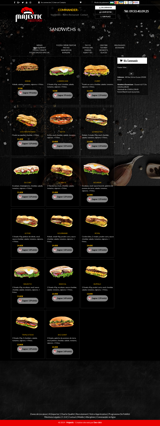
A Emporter (105, 12)
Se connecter (46, 2)
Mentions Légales (52, 417)
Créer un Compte (59, 2)
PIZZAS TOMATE (39, 50)
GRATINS (103, 45)
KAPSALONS (88, 48)
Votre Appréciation (98, 414)
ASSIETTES (87, 52)
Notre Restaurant (71, 14)
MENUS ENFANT (39, 48)
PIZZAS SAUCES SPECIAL (39, 52)
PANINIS (87, 50)
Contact (84, 14)
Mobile (81, 417)
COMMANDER (68, 10)
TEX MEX (103, 48)
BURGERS (66, 52)
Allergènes (90, 417)
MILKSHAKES (119, 45)
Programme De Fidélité (119, 414)
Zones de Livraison (38, 414)
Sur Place (105, 17)
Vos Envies (56, 14)
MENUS (40, 45)
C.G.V (64, 417)
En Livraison (105, 8)
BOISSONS (119, 48)
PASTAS (66, 48)
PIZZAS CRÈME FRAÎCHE (66, 45)
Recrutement (82, 414)
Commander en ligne (106, 417)
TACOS (88, 45)
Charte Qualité (68, 414)
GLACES (103, 52)
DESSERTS (103, 50)
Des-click (98, 422)
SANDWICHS (66, 50)
